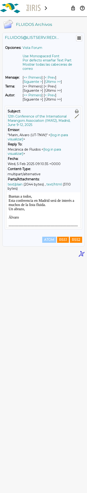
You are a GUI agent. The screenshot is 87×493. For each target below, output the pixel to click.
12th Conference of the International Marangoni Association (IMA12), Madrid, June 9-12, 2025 (39, 120)
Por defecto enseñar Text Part (47, 60)
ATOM (49, 472)
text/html (54, 184)
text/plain (15, 184)
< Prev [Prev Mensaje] (50, 77)
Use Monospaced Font (41, 56)
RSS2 (76, 472)
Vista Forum (32, 48)
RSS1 (63, 472)
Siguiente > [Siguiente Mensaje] (33, 82)
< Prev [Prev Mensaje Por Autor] (50, 95)
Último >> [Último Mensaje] (53, 82)
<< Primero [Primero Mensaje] (33, 77)
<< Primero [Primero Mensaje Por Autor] (33, 95)
